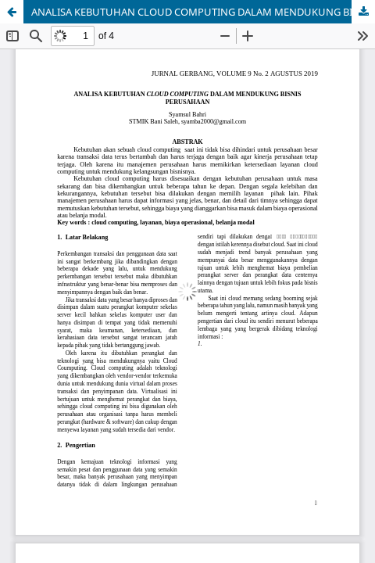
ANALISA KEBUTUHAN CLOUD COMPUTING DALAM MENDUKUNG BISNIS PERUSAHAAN (203, 12)
